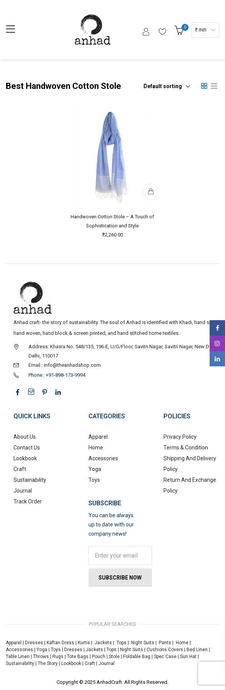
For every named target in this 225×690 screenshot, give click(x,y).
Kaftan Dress (60, 642)
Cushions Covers (165, 649)
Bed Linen (197, 649)
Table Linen (18, 656)
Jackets (103, 642)
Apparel (98, 437)
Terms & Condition (185, 447)
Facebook (217, 328)
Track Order (27, 501)
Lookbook (25, 458)
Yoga (94, 469)
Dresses (34, 642)
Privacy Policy (180, 437)
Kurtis (84, 642)
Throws (41, 656)
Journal (22, 491)
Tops (122, 642)
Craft (19, 469)
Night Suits (142, 642)
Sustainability (29, 480)
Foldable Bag (136, 656)
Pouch (98, 656)
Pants (165, 642)
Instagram (217, 343)
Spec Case (165, 656)
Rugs (57, 656)
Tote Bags (77, 656)
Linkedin (217, 358)
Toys (94, 480)
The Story (47, 663)
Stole (114, 656)
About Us (24, 437)
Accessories (103, 458)
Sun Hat (188, 656)
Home (95, 447)
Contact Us (26, 447)
